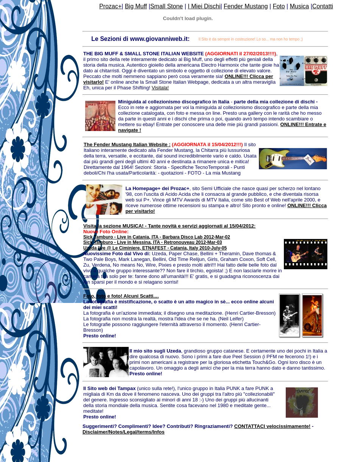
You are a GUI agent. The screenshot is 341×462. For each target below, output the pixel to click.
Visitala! (160, 88)
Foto (279, 6)
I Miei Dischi (204, 6)
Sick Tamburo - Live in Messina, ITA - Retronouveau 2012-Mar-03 (152, 242)
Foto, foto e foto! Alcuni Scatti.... (121, 296)
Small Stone (166, 6)
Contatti (322, 6)
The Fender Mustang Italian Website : (127, 144)
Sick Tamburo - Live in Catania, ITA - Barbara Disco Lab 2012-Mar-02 (156, 237)
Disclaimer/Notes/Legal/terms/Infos (124, 432)
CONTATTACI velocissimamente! (272, 426)
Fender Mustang (246, 6)
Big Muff (136, 6)
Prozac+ (110, 6)
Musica (299, 6)
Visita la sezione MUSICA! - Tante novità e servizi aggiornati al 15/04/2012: (169, 226)
